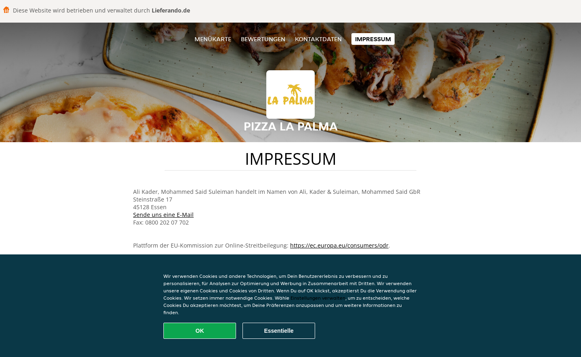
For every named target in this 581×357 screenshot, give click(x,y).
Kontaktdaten (318, 39)
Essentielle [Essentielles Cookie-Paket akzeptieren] (278, 331)
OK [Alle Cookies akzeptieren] (200, 331)
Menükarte (212, 39)
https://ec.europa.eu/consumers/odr (339, 245)
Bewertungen (263, 39)
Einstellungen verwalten (317, 298)
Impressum (373, 39)
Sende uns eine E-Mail (163, 214)
